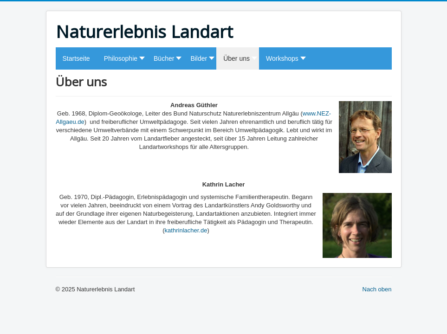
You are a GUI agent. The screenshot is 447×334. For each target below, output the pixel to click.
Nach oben (377, 289)
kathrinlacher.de (186, 230)
